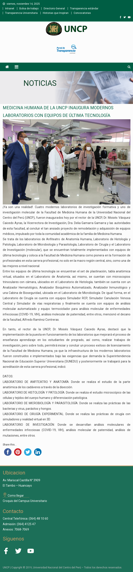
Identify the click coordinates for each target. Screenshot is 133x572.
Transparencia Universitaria (21, 12)
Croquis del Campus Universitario (25, 501)
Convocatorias (82, 12)
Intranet (9, 8)
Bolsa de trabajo (29, 8)
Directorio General (54, 8)
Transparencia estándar (84, 8)
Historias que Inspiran (56, 12)
